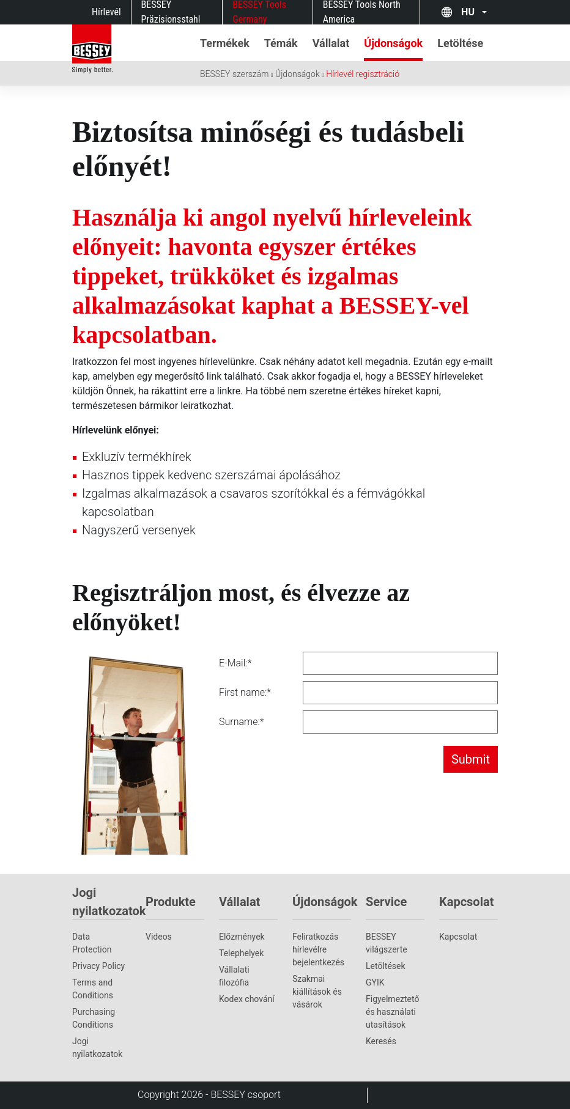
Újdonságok (297, 74)
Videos (159, 936)
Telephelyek (241, 953)
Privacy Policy (98, 966)
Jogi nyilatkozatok (97, 1047)
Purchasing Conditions (93, 1018)
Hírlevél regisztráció (362, 74)
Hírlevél (106, 12)
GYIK (375, 982)
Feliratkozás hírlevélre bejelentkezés (318, 949)
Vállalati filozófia (234, 976)
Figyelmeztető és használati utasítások (392, 1012)
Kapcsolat (458, 936)
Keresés (381, 1041)
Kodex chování (247, 999)
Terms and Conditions (92, 989)
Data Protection (91, 943)
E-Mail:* (235, 663)
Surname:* (241, 722)
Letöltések (385, 966)
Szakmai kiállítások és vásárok (317, 991)
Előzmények (242, 936)
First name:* (245, 692)
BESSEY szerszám (234, 74)
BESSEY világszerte (386, 943)
